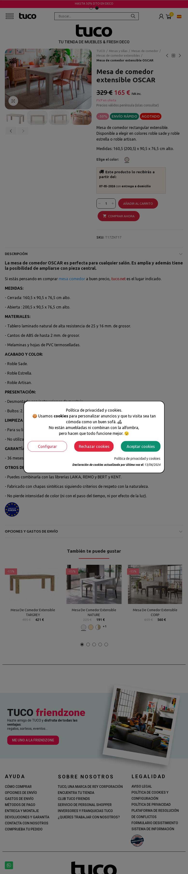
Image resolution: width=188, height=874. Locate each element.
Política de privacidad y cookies (137, 458)
